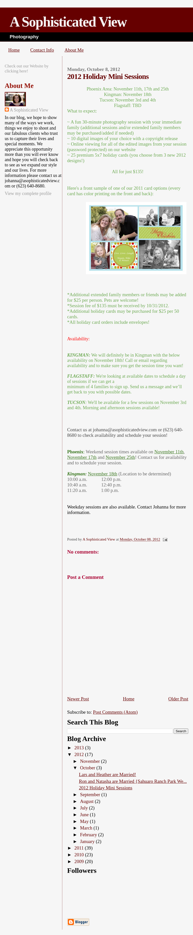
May (85, 821)
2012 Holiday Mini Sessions (105, 787)
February (89, 834)
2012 (79, 754)
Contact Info (42, 50)
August (87, 801)
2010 (79, 854)
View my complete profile (28, 193)
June (85, 814)
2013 (79, 747)
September (90, 794)
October (88, 767)
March (86, 827)
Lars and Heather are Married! (107, 774)
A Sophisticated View (68, 22)
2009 (79, 861)
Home (14, 50)
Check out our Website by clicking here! (27, 68)
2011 (79, 848)
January (88, 841)
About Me (74, 50)
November (90, 761)
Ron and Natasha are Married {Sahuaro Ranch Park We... (133, 781)
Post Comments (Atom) (115, 712)
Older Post (178, 698)
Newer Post (78, 698)
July (84, 807)
